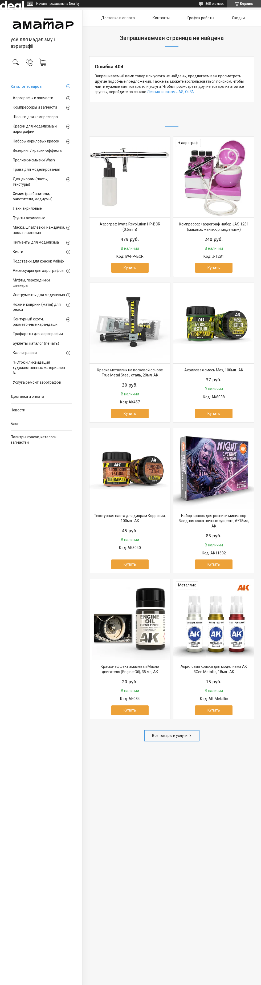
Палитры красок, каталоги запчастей (33, 439)
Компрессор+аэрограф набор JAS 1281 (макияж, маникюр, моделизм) (214, 227)
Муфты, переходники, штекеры (32, 283)
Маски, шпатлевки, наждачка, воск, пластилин (39, 230)
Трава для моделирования (36, 169)
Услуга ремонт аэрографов (37, 382)
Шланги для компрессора (35, 117)
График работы (200, 18)
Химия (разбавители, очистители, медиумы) (32, 196)
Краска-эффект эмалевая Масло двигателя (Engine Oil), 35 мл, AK (130, 669)
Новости (18, 410)
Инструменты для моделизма (39, 295)
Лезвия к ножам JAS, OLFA (170, 92)
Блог (15, 424)
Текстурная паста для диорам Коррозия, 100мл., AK (130, 518)
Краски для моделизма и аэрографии (35, 129)
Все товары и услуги (169, 735)
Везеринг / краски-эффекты (37, 150)
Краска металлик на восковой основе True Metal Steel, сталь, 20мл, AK (130, 373)
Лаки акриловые (27, 208)
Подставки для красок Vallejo (38, 261)
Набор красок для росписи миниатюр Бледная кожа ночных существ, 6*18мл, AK (214, 521)
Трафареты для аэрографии (38, 334)
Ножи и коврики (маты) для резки (37, 307)
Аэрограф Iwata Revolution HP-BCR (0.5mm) (130, 227)
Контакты (161, 18)
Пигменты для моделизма (36, 242)
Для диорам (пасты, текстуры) (30, 181)
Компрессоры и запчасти (35, 107)
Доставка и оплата (27, 396)
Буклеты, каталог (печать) (36, 343)
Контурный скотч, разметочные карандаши (35, 322)
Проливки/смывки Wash (34, 160)
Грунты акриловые (29, 218)
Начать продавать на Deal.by (58, 4)
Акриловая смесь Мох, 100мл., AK (213, 370)
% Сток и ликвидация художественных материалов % (39, 367)
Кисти (18, 251)
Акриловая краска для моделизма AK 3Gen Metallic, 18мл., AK (214, 669)
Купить (130, 268)
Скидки (238, 18)
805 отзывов (215, 4)
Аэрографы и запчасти (33, 98)
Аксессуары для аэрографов (38, 270)
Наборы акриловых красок (36, 141)
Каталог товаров (26, 86)
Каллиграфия (25, 353)
